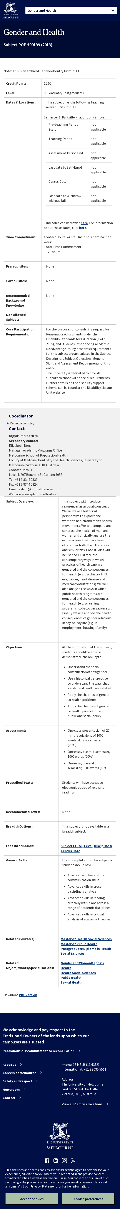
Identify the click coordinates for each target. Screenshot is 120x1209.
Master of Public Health (79, 944)
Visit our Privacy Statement (37, 1186)
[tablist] (71, 10)
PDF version (28, 995)
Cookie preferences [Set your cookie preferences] (88, 1199)
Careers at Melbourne (19, 1073)
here (84, 223)
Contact (9, 1098)
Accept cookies (31, 1199)
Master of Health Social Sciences (86, 939)
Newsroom (11, 1089)
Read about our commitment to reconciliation (39, 1051)
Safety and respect (17, 1081)
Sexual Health (71, 982)
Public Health (71, 977)
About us (9, 1064)
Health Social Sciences (78, 973)
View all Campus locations (82, 1104)
